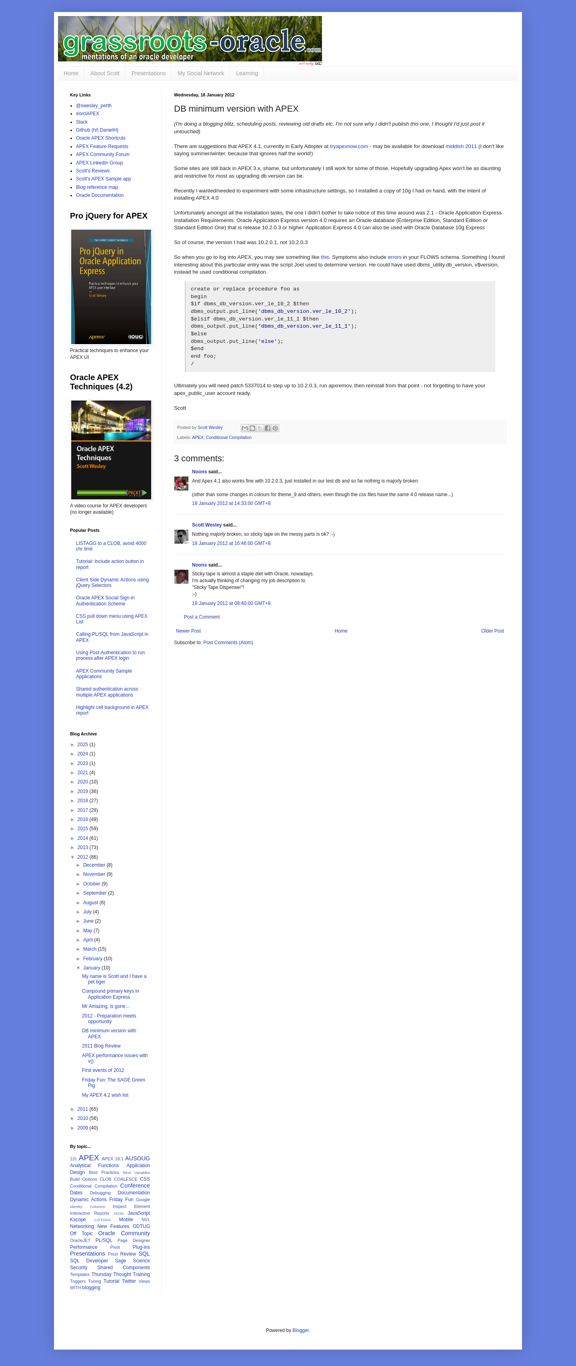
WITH (75, 1287)
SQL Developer (89, 1261)
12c (73, 1158)
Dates (76, 1193)
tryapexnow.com (349, 146)
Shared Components (123, 1267)
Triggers (78, 1281)
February (93, 958)
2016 (84, 819)
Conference (135, 1185)
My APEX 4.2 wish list (105, 1095)
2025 (84, 744)
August (91, 902)
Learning (247, 73)
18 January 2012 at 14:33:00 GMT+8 (231, 512)
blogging (91, 1287)
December (95, 865)
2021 (84, 772)
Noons (199, 480)
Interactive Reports (89, 1213)
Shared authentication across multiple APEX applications (107, 691)
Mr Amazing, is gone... (106, 1006)
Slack (82, 122)
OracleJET (80, 1240)
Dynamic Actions (88, 1199)
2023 (84, 763)
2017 (84, 810)
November (95, 874)
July (88, 912)
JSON (118, 1213)
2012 (84, 857)
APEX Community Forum (103, 154)
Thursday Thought (111, 1274)
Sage (120, 1261)
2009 (84, 1128)
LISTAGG (102, 1220)
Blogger (300, 1330)
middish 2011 (461, 146)
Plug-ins (141, 1247)
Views (144, 1281)
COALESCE (126, 1179)
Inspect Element (131, 1206)
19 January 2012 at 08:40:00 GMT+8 (231, 612)
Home (71, 73)
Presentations (149, 73)
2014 (84, 838)
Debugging (100, 1192)
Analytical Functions (94, 1165)
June (89, 921)
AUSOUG (137, 1158)
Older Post (492, 640)
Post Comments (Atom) (228, 651)
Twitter (129, 1281)
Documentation (134, 1193)
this (325, 257)
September (95, 893)
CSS (145, 1179)
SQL (144, 1253)
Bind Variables (136, 1172)
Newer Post (188, 640)
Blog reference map (97, 187)
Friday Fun (121, 1199)
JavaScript (139, 1213)
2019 (84, 791)
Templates (80, 1274)
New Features (113, 1226)
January (92, 968)
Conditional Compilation (229, 446)
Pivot (115, 1247)
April (88, 940)
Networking (82, 1226)
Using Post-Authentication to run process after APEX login (110, 655)
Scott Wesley (211, 436)
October (92, 884)
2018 (84, 800)
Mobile (126, 1219)
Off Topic (81, 1233)
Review (128, 1254)
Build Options (83, 1179)
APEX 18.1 (112, 1158)
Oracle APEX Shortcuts (101, 138)
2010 (84, 1118)
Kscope (78, 1219)
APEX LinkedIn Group (99, 163)
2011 (84, 1109)
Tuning (94, 1281)
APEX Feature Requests (102, 146)
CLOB (105, 1179)
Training (141, 1274)
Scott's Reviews (93, 171)
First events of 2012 (103, 1070)
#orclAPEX (87, 113)
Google (143, 1199)
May (88, 930)
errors (394, 257)
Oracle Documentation (100, 195)
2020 (84, 782)
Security (78, 1267)
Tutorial (112, 1281)
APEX (198, 446)
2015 (84, 828)
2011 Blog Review (101, 1046)
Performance (84, 1247)
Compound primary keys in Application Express (110, 993)
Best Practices (104, 1172)
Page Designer (134, 1240)
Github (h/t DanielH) (97, 130)
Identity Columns (87, 1206)
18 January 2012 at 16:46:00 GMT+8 (231, 552)
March (90, 949)
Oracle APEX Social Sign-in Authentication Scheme (105, 600)
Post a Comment (202, 626)
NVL (146, 1219)
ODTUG (141, 1226)
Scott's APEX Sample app (103, 179)
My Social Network (201, 73)
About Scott (104, 73)
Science (141, 1261)
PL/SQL (104, 1240)
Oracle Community (124, 1233)
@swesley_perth (94, 105)
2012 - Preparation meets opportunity (109, 1018)
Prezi (113, 1254)
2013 (84, 847)
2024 (84, 754)
